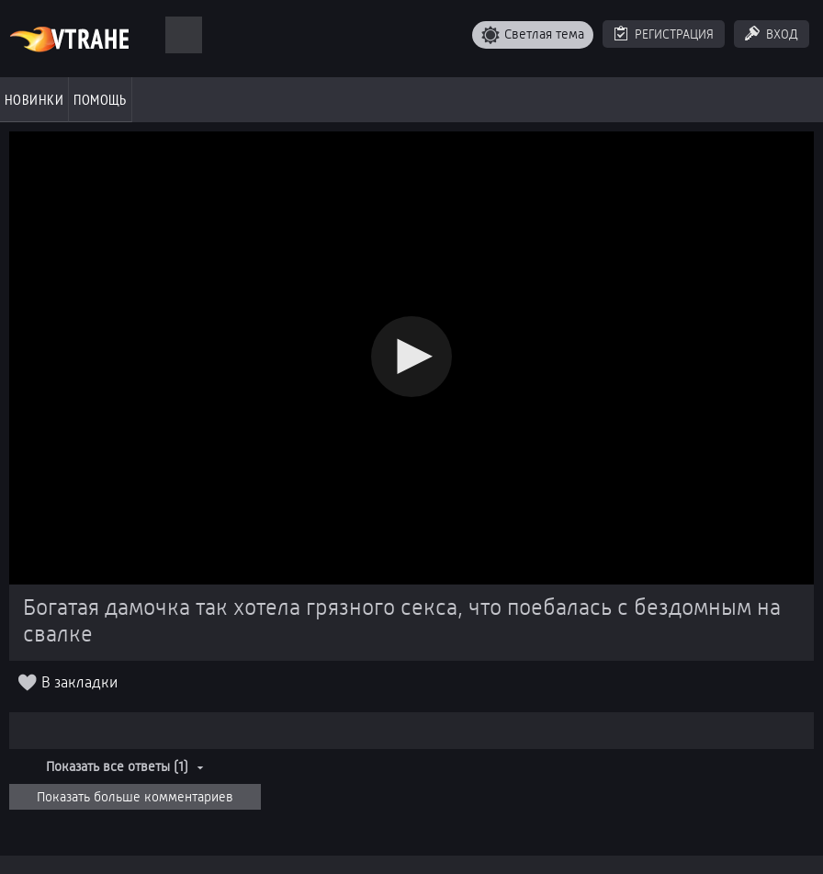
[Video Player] (411, 358)
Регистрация (674, 34)
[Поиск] (183, 35)
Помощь (100, 99)
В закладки (79, 682)
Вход (782, 34)
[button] (411, 356)
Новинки (34, 99)
